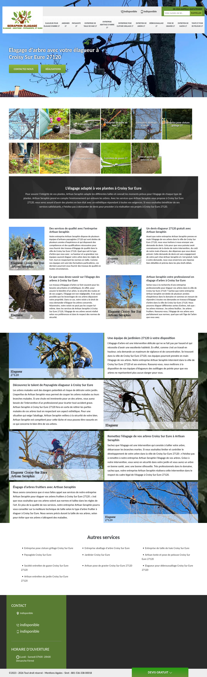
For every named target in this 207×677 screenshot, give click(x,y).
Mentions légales (53, 672)
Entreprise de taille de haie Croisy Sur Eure (167, 548)
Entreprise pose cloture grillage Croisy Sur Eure (48, 548)
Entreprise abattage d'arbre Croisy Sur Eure (107, 548)
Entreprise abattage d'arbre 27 (107, 25)
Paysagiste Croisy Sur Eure (37, 554)
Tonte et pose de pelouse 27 (197, 24)
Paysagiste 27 (76, 24)
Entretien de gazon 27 (183, 24)
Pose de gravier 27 (170, 24)
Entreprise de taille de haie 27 (90, 24)
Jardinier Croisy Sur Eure (97, 554)
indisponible (129, 11)
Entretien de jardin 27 (141, 24)
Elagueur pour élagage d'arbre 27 (52, 24)
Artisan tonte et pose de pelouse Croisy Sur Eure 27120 (166, 557)
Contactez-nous (23, 69)
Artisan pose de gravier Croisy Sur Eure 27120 (108, 565)
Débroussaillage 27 (156, 24)
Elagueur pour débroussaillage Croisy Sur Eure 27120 (167, 567)
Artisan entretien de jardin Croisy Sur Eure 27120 (44, 578)
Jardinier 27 (66, 24)
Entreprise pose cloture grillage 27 (125, 24)
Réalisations (53, 69)
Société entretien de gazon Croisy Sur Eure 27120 (44, 567)
